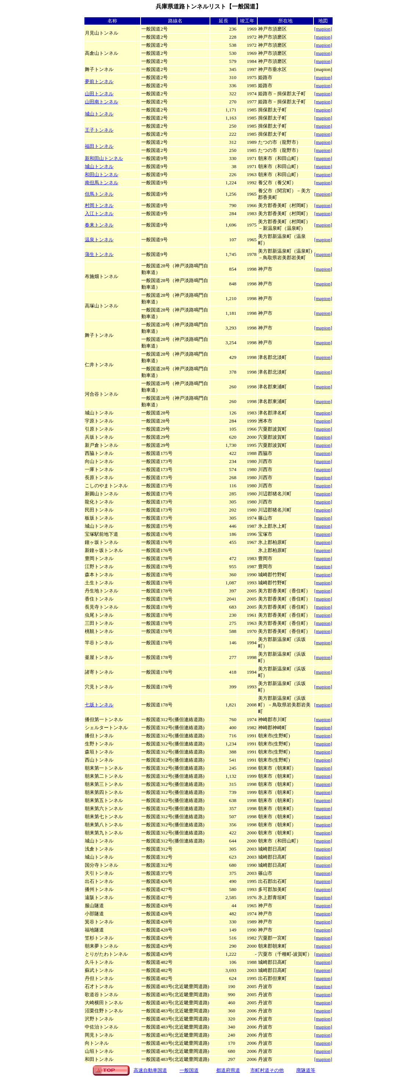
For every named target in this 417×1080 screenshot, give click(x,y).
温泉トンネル (99, 239)
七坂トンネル (99, 704)
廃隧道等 (305, 1070)
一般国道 (189, 1070)
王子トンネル (99, 130)
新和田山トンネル (104, 158)
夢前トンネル (99, 81)
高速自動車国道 (150, 1070)
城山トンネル (99, 114)
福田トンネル (99, 146)
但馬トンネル (99, 194)
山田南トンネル (101, 101)
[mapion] (323, 727)
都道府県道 (228, 1070)
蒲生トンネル (99, 254)
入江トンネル (99, 213)
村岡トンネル (99, 205)
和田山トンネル (101, 174)
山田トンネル (99, 93)
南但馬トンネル (101, 182)
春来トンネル (99, 225)
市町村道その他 (267, 1070)
